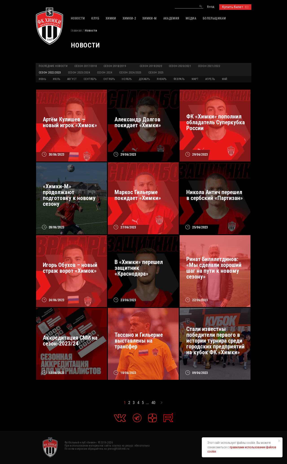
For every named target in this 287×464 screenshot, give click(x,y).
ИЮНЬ (42, 79)
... (147, 403)
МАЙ (224, 79)
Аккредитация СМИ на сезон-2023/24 (70, 340)
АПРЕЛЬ (210, 79)
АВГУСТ (72, 79)
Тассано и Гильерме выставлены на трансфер (139, 340)
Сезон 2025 (156, 72)
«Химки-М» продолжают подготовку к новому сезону (69, 195)
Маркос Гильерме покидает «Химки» (138, 195)
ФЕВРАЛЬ (179, 79)
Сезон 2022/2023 (50, 72)
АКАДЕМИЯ (171, 18)
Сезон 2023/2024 (79, 72)
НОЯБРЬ (127, 79)
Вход (210, 6)
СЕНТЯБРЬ (90, 79)
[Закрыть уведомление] (279, 440)
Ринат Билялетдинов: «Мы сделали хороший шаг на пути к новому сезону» (213, 268)
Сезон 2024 (104, 72)
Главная (76, 30)
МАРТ (195, 79)
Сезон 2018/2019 (115, 66)
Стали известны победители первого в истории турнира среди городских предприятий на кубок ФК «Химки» (215, 341)
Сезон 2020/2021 (180, 66)
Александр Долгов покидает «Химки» (138, 122)
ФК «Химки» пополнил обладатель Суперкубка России (215, 122)
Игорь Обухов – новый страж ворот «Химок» (70, 268)
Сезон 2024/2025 (130, 72)
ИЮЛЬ (56, 79)
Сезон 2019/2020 (151, 66)
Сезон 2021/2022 (209, 66)
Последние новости (53, 66)
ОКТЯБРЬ (109, 79)
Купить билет (235, 7)
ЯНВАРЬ (162, 79)
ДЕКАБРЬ (144, 79)
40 (153, 403)
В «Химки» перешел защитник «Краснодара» (139, 268)
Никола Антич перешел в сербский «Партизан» (214, 195)
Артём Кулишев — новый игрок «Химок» (70, 122)
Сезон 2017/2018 (85, 66)
